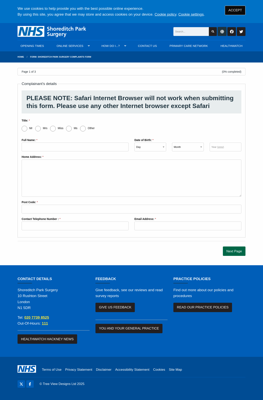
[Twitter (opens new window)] (21, 384)
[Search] (191, 31)
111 (45, 323)
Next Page (234, 251)
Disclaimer (103, 369)
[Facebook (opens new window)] (30, 384)
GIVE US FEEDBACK (115, 307)
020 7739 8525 (36, 317)
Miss (61, 128)
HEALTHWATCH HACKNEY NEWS (47, 339)
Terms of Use (52, 369)
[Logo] (52, 31)
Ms (76, 128)
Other (91, 128)
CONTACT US (147, 45)
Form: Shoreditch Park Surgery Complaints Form (60, 57)
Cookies (159, 369)
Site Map (175, 369)
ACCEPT (235, 10)
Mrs (45, 128)
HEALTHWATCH (232, 45)
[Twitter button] (241, 31)
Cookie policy (165, 14)
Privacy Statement (78, 369)
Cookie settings (191, 14)
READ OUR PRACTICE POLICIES (203, 307)
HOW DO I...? (110, 45)
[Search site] (213, 31)
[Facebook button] (231, 31)
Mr (30, 128)
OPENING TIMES (32, 45)
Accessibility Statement (132, 369)
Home (21, 57)
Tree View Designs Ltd (59, 384)
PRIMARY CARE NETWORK (188, 45)
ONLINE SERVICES (69, 45)
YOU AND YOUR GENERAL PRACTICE (129, 328)
